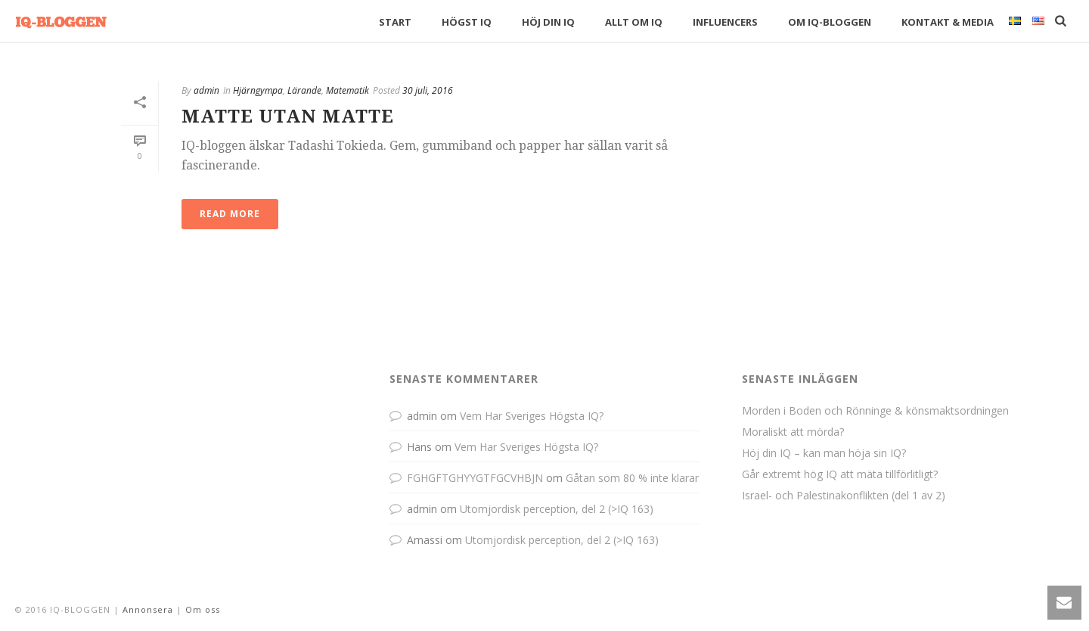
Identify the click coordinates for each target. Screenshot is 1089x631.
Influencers (725, 22)
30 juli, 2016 (427, 90)
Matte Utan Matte (288, 116)
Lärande (304, 90)
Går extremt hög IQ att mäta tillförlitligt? (840, 474)
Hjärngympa (258, 90)
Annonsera (148, 609)
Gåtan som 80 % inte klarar (632, 478)
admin (206, 90)
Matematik (347, 90)
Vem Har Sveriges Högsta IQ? (531, 416)
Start (395, 22)
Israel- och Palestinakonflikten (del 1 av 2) (843, 495)
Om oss (202, 609)
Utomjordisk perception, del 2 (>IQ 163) (556, 509)
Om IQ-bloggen (829, 22)
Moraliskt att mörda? (793, 432)
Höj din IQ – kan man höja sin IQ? (824, 453)
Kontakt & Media (947, 22)
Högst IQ (467, 22)
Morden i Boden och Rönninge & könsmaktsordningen (875, 411)
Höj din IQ (548, 22)
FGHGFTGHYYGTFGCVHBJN (475, 478)
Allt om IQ (633, 22)
